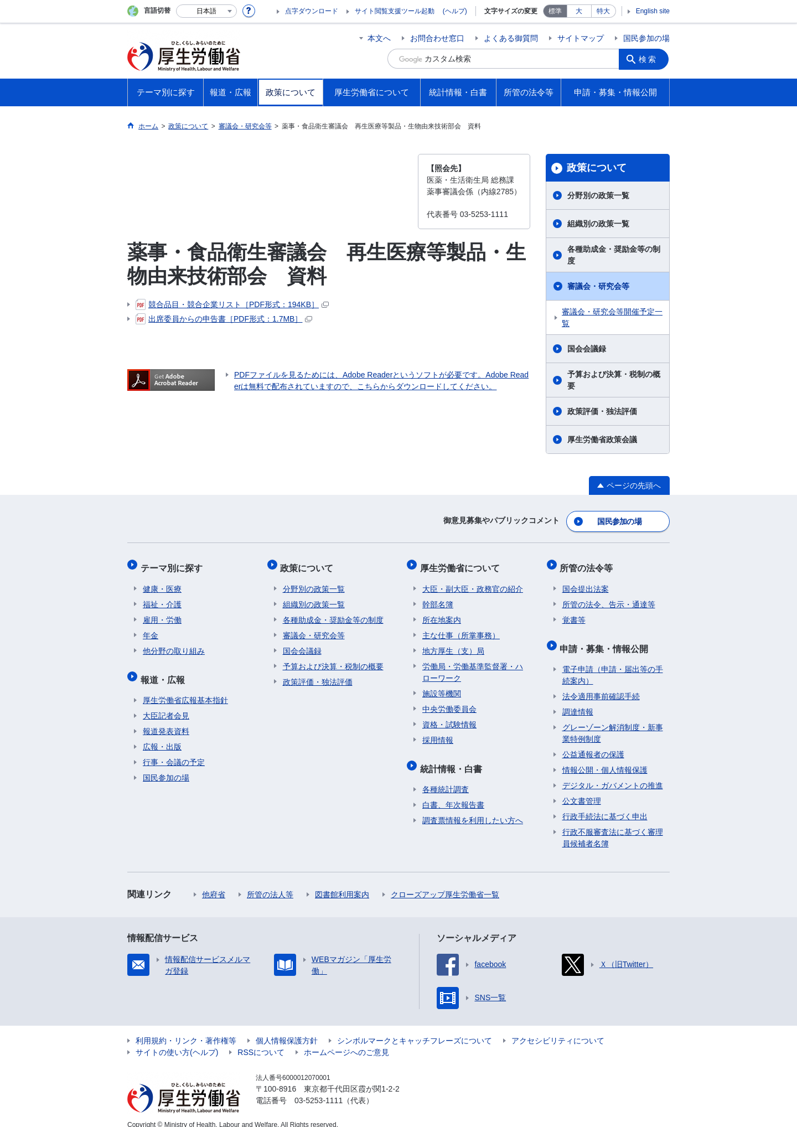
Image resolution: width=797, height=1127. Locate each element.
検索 (649, 58)
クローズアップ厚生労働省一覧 (445, 882)
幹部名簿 (437, 597)
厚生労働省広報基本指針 (185, 688)
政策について (597, 167)
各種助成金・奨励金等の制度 (613, 255)
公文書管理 (581, 788)
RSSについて (260, 1040)
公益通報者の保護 (593, 742)
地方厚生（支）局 (453, 643)
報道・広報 (165, 669)
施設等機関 (441, 686)
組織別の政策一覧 (598, 223)
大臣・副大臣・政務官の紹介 (472, 581)
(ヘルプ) (455, 11)
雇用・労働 (162, 612)
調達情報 (577, 699)
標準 (555, 11)
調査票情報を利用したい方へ (472, 808)
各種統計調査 (445, 777)
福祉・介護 (162, 597)
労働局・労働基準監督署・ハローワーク (472, 665)
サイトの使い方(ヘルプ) (177, 1040)
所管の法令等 (588, 563)
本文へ (379, 38)
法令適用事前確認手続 (601, 684)
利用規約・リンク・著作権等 (186, 1028)
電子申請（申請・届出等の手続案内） (612, 663)
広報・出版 (162, 734)
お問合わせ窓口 (437, 38)
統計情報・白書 (453, 758)
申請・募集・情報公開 (606, 638)
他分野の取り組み (174, 643)
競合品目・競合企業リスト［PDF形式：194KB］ (232, 304)
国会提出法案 (585, 581)
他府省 (213, 882)
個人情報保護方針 (287, 1028)
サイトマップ (580, 38)
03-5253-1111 (318, 1088)
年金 (150, 628)
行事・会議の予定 (174, 750)
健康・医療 (162, 581)
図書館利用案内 (342, 882)
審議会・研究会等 (598, 286)
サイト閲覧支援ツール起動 (394, 11)
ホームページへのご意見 (346, 1040)
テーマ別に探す (174, 563)
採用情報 (437, 732)
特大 (603, 11)
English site (653, 11)
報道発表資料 (166, 719)
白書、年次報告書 (453, 792)
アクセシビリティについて (557, 1028)
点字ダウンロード (311, 11)
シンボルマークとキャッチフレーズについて (414, 1028)
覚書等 (574, 612)
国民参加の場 (646, 38)
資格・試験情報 (449, 717)
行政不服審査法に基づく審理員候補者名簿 (612, 825)
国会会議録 (586, 348)
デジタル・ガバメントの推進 (612, 773)
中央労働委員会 (449, 701)
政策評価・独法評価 (602, 411)
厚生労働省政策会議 (602, 439)
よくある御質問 (511, 38)
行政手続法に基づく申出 (605, 804)
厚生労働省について (462, 563)
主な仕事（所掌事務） (461, 628)
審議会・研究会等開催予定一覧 (612, 317)
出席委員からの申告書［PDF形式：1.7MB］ (224, 318)
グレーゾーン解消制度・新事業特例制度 (612, 721)
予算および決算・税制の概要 (613, 380)
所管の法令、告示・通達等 (608, 597)
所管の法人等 (270, 882)
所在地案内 (441, 612)
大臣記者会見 (166, 703)
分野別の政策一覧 (598, 195)
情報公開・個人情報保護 (605, 757)
